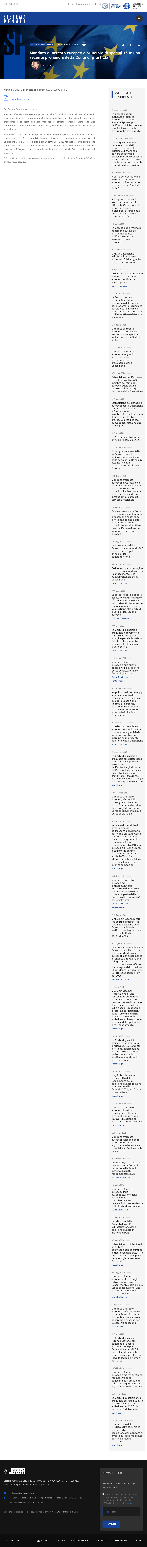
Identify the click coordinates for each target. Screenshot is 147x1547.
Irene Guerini (118, 1125)
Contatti (138, 1540)
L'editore (60, 1540)
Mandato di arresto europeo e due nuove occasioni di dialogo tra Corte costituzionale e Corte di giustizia (125, 667)
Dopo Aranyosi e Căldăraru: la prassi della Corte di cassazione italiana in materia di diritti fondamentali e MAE (127, 1168)
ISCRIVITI (111, 1524)
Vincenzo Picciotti (120, 979)
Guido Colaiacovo (120, 744)
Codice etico (101, 1540)
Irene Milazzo (118, 1326)
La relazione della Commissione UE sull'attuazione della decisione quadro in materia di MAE (124, 1226)
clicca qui (33, 109)
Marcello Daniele (119, 1297)
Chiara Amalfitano (120, 677)
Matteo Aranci (118, 680)
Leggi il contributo (16, 99)
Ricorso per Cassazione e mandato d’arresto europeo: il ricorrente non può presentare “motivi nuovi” (126, 182)
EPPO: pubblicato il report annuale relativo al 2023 (127, 438)
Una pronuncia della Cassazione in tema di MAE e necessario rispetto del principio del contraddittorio (127, 551)
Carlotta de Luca (119, 285)
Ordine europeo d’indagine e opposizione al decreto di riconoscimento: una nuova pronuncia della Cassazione (127, 573)
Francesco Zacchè (120, 618)
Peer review (121, 1540)
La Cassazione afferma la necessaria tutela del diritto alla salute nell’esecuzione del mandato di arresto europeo (127, 234)
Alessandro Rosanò (121, 1177)
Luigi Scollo (117, 1412)
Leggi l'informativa (123, 1503)
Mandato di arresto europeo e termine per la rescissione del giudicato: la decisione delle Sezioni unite (126, 334)
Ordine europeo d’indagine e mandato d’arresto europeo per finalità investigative (127, 277)
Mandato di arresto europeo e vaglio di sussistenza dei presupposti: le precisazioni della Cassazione (123, 358)
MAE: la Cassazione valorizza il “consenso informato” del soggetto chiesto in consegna (126, 258)
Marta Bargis (43, 65)
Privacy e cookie (79, 1540)
